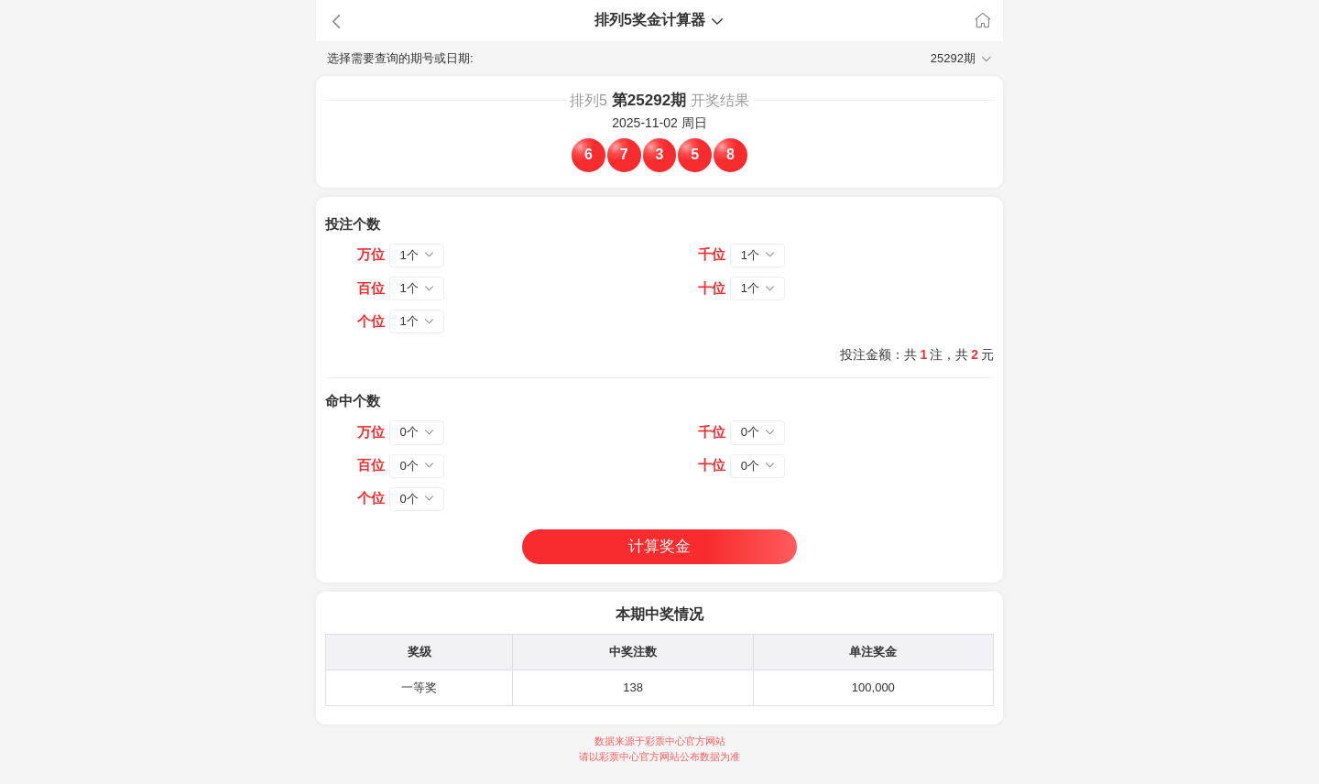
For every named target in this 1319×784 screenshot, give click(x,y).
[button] (412, 21)
